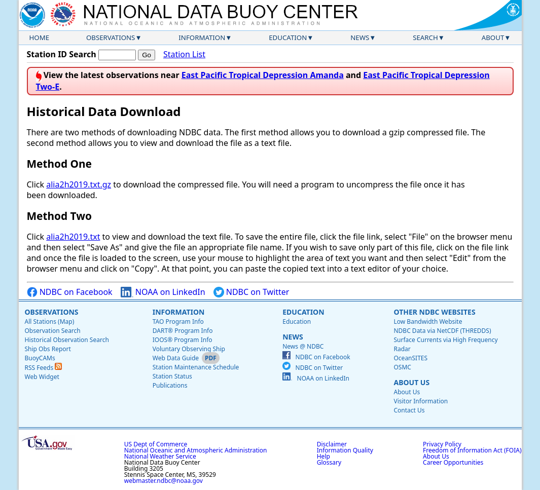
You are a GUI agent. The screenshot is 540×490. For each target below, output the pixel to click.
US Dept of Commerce (156, 444)
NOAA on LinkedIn (163, 292)
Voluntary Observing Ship (189, 349)
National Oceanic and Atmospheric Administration (195, 450)
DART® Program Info (183, 330)
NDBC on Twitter (251, 292)
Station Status (172, 376)
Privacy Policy (442, 444)
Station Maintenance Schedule (196, 367)
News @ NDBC (302, 346)
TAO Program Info (178, 321)
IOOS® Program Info (182, 339)
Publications (170, 385)
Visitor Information (420, 401)
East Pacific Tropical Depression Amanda (263, 75)
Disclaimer (332, 444)
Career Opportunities (453, 462)
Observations (110, 37)
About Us (411, 382)
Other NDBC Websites (434, 312)
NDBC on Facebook (70, 292)
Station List (184, 54)
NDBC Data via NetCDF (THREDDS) (442, 330)
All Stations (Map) (50, 321)
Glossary (329, 462)
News (359, 37)
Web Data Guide (176, 358)
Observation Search (53, 330)
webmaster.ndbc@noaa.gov (163, 480)
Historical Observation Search (67, 339)
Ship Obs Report (48, 349)
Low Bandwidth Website (427, 321)
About (493, 37)
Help (323, 456)
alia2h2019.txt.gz (78, 184)
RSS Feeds (43, 367)
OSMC (402, 367)
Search (425, 37)
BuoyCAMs (40, 358)
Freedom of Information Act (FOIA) (472, 450)
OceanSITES (410, 358)
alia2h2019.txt (73, 236)
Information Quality (345, 450)
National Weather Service (160, 456)
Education (288, 37)
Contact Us (408, 410)
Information (201, 37)
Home (39, 37)
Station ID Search (61, 54)
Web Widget (42, 376)
